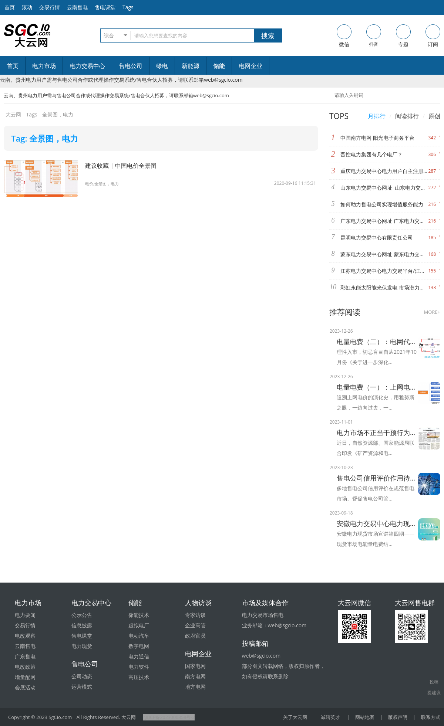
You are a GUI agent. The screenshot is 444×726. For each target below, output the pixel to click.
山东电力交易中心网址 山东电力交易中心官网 (384, 187)
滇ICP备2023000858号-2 (169, 717)
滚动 (27, 7)
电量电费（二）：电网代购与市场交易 (377, 341)
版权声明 (397, 717)
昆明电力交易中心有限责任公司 (376, 237)
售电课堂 (105, 7)
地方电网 (195, 686)
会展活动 (25, 687)
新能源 (190, 66)
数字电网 (138, 645)
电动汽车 (138, 635)
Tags (128, 7)
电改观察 (25, 635)
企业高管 (195, 625)
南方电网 (195, 676)
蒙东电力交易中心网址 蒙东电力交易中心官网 (384, 254)
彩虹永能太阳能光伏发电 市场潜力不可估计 (384, 287)
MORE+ (432, 312)
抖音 (373, 35)
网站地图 (364, 717)
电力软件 (138, 666)
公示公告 (81, 614)
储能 (219, 66)
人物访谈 (198, 602)
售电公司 (130, 66)
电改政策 (25, 666)
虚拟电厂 (138, 625)
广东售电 (25, 656)
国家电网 (195, 665)
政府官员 (195, 635)
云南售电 (77, 7)
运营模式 (81, 686)
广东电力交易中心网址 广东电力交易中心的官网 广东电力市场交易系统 (384, 220)
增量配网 (25, 677)
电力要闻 (25, 614)
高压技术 (138, 677)
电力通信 (138, 656)
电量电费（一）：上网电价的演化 (377, 387)
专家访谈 (195, 614)
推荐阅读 (344, 312)
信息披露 (81, 625)
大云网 (13, 114)
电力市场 (44, 66)
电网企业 (250, 66)
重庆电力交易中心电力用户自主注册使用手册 (384, 170)
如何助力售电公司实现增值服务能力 (381, 204)
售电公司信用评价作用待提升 (377, 478)
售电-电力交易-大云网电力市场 (27, 35)
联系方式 (430, 717)
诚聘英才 (330, 717)
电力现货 (81, 645)
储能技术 (138, 614)
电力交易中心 (87, 66)
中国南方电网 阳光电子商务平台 (377, 137)
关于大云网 (295, 717)
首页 (12, 66)
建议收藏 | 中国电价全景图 (125, 165)
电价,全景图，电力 (103, 183)
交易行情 (49, 7)
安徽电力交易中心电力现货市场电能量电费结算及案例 (377, 523)
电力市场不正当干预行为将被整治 (377, 432)
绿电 (162, 66)
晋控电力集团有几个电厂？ (371, 154)
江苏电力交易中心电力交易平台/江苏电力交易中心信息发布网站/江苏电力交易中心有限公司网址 (384, 270)
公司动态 (81, 676)
